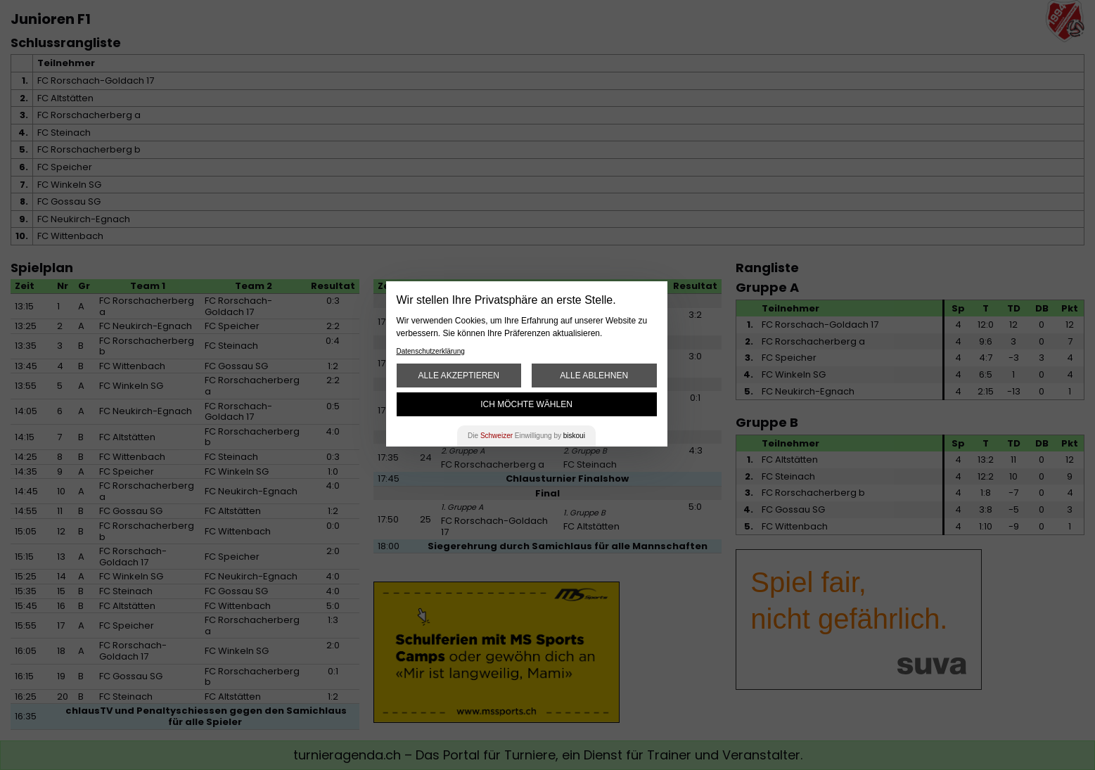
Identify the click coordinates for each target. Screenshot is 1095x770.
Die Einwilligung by (526, 435)
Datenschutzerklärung (431, 351)
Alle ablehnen (594, 375)
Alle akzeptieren (458, 375)
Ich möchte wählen (526, 404)
